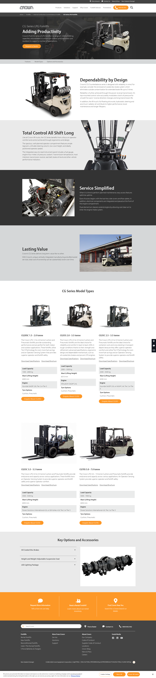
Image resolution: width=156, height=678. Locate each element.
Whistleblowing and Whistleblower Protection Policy (106, 662)
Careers (84, 654)
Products (58, 8)
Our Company (87, 637)
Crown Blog (86, 649)
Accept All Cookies (133, 674)
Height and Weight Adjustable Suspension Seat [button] (40, 559)
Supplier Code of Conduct (91, 643)
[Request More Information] (154, 346)
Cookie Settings (126, 662)
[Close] (153, 674)
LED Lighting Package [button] (30, 565)
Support (75, 8)
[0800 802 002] (120, 8)
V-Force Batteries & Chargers (31, 649)
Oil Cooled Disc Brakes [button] (30, 550)
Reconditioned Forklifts (29, 643)
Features (28, 62)
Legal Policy (76, 662)
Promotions (107, 8)
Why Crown (84, 8)
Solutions (67, 8)
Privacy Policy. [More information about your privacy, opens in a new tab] (75, 676)
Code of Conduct (88, 640)
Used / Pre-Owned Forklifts (30, 646)
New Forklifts (25, 640)
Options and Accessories (55, 62)
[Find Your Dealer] (154, 341)
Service (54, 637)
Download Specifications (30, 361)
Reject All (119, 674)
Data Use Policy (85, 662)
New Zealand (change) (27, 662)
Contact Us (106, 1)
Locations (85, 646)
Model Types (39, 62)
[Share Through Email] (154, 350)
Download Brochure (49, 361)
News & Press (86, 652)
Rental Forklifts (26, 637)
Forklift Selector (95, 8)
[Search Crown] (51, 626)
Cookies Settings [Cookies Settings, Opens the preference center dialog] (105, 674)
